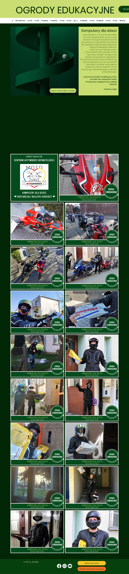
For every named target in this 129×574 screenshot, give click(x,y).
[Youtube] (70, 566)
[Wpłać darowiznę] (92, 563)
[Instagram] (64, 566)
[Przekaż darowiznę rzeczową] (92, 569)
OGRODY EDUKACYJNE (65, 10)
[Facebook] (59, 566)
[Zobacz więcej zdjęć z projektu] (63, 90)
